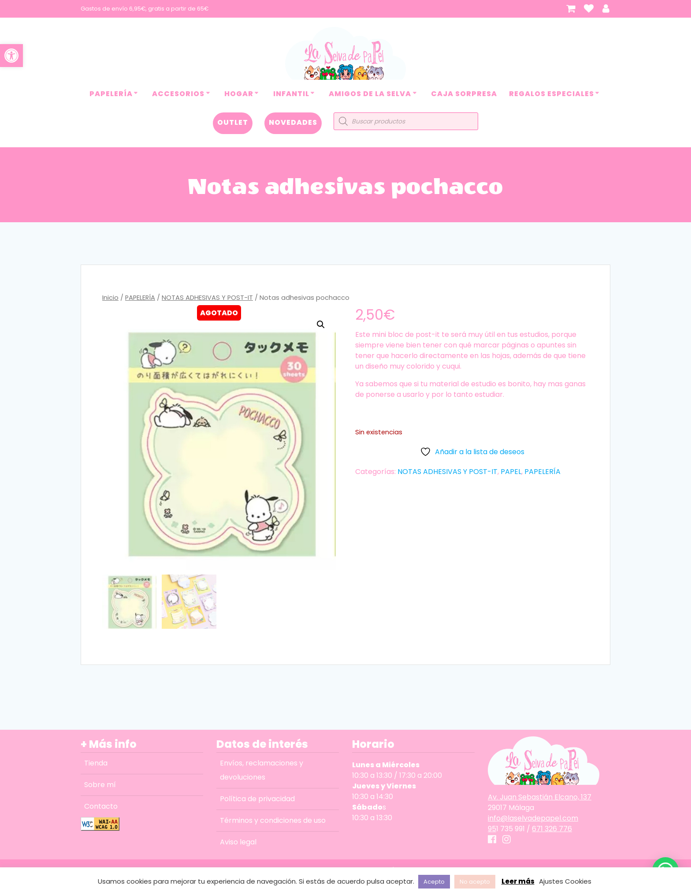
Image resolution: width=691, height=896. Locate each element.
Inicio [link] (110, 297)
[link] (11, 55)
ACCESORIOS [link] (178, 94)
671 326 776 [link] (552, 829)
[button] (321, 324)
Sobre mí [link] (100, 785)
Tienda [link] (96, 763)
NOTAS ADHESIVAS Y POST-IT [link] (207, 297)
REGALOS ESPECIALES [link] (551, 94)
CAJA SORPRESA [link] (464, 94)
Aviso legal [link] (238, 842)
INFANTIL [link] (291, 94)
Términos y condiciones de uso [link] (273, 820)
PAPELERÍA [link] (111, 94)
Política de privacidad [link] (257, 799)
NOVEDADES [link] (293, 122)
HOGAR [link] (238, 94)
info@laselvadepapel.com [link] (533, 818)
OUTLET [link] (232, 122)
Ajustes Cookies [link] (565, 881)
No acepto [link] (475, 881)
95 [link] (492, 829)
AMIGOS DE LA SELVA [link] (370, 94)
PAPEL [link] (511, 472)
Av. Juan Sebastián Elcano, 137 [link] (539, 797)
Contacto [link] (101, 806)
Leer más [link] (518, 881)
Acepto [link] (434, 881)
